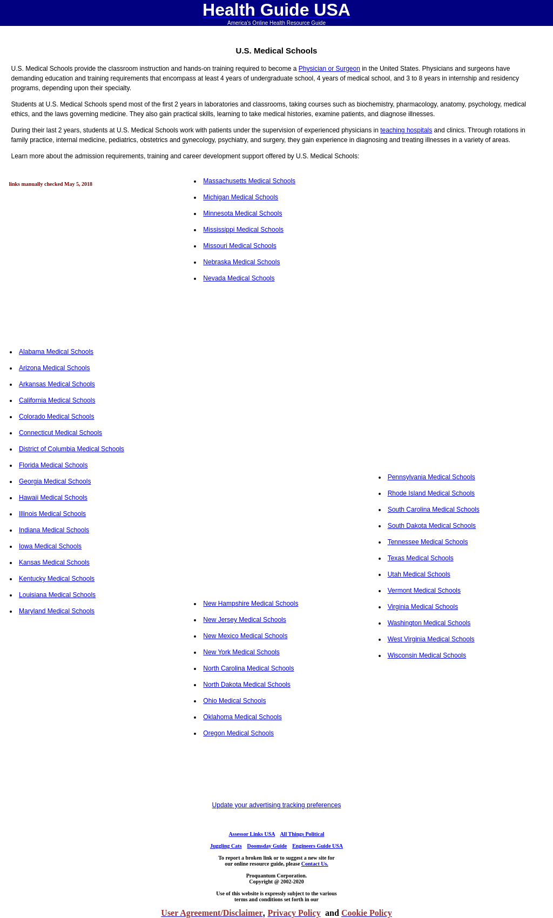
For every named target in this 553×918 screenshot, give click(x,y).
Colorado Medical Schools (56, 416)
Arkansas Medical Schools (57, 384)
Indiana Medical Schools (54, 530)
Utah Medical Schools (419, 574)
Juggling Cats (226, 846)
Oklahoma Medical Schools (242, 717)
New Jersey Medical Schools (244, 620)
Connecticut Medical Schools (60, 433)
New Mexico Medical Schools (245, 636)
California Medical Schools (57, 400)
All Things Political (302, 834)
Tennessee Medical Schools (428, 542)
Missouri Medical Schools (239, 246)
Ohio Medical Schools (234, 701)
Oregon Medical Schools (238, 733)
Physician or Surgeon (329, 68)
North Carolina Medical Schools (248, 668)
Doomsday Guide (267, 846)
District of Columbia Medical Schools (71, 449)
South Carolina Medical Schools (434, 509)
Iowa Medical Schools (50, 546)
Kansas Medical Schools (54, 562)
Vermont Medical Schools (424, 590)
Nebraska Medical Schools (241, 262)
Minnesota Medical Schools (242, 213)
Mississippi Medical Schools (243, 229)
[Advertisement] (92, 263)
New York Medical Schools (241, 652)
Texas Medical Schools (421, 558)
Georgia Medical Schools (55, 481)
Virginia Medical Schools (423, 607)
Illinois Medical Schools (52, 514)
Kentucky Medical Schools (57, 578)
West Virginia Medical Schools (431, 639)
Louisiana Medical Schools (57, 595)
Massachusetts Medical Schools (249, 181)
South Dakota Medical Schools (432, 526)
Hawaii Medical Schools (53, 497)
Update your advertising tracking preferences (276, 805)
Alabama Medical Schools (56, 352)
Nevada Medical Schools (238, 278)
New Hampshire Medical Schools (250, 603)
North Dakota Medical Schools (246, 684)
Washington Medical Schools (429, 623)
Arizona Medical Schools (54, 368)
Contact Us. (314, 864)
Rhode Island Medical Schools (431, 493)
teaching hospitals (406, 130)
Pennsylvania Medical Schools (431, 477)
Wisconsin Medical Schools (427, 655)
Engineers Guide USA (317, 846)
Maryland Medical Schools (57, 611)
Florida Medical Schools (53, 465)
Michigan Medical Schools (240, 197)
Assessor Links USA (252, 834)
